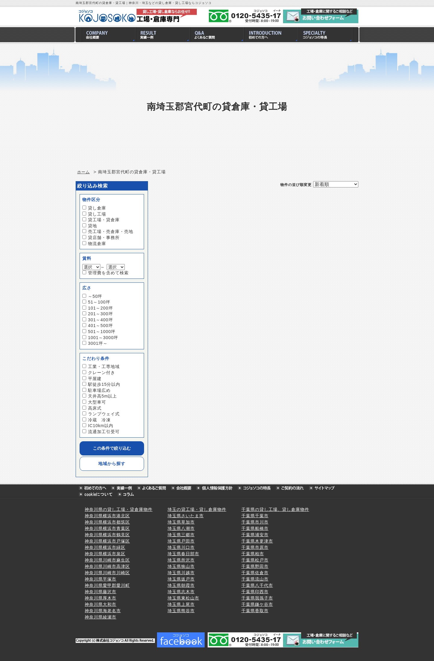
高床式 (95, 408)
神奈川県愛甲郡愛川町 (107, 585)
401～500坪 (100, 325)
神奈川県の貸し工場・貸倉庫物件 (119, 509)
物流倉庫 (97, 243)
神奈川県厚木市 (100, 598)
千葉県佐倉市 (255, 572)
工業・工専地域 (104, 366)
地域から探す (111, 463)
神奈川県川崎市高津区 (107, 566)
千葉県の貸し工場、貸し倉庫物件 (275, 509)
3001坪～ (98, 343)
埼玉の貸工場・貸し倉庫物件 (197, 509)
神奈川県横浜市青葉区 (107, 528)
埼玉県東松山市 (183, 598)
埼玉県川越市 (181, 572)
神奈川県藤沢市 (100, 591)
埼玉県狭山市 (181, 566)
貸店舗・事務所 (104, 237)
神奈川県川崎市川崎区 (107, 572)
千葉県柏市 (252, 553)
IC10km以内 (100, 425)
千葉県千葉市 (255, 515)
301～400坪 (100, 319)
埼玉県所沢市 (181, 560)
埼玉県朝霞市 (181, 585)
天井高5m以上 (102, 396)
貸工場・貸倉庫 (104, 219)
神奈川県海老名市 (103, 610)
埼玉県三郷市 (181, 534)
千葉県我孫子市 (257, 598)
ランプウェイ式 (104, 413)
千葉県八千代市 (257, 585)
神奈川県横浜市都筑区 (107, 522)
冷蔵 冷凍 (99, 419)
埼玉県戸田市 (181, 541)
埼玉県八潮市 (181, 528)
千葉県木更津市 (257, 541)
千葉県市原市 (255, 547)
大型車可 (97, 402)
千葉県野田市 (255, 566)
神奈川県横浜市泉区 (105, 553)
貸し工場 (97, 214)
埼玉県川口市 (181, 547)
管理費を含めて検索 (108, 272)
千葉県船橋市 (255, 528)
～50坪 (95, 296)
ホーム (83, 172)
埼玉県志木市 (181, 591)
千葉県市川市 (255, 522)
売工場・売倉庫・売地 (110, 231)
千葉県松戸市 (255, 560)
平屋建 (95, 378)
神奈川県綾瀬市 (100, 617)
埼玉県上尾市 (181, 604)
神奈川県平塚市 (100, 579)
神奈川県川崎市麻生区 (107, 560)
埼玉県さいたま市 (186, 515)
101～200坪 (100, 308)
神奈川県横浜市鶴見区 (107, 534)
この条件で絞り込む (112, 448)
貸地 (92, 225)
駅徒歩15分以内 (104, 384)
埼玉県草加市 (181, 522)
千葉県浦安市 (255, 534)
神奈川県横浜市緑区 (105, 547)
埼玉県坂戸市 (181, 579)
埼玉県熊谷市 (181, 610)
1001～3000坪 (103, 337)
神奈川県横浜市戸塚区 (107, 541)
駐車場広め (99, 390)
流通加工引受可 (104, 431)
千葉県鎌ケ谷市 (257, 604)
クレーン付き (101, 372)
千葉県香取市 (255, 610)
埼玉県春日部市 (183, 553)
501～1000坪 (102, 331)
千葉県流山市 (255, 579)
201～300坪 (100, 313)
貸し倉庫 (97, 208)
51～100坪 (99, 302)
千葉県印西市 (255, 591)
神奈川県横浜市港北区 (107, 515)
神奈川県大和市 (100, 604)
